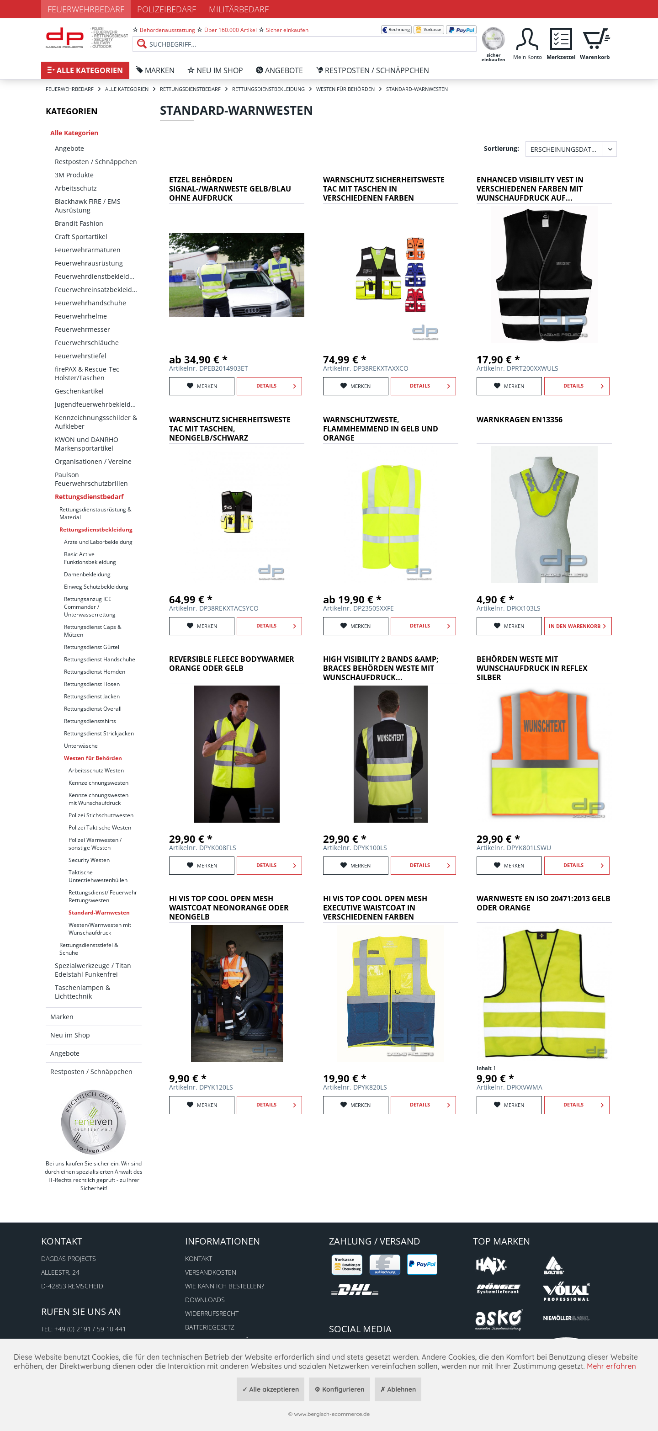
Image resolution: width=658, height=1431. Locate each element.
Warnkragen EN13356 (519, 420)
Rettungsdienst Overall (93, 709)
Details (276, 384)
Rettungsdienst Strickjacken (99, 733)
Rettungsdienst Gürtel (91, 647)
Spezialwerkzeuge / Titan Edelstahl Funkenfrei (93, 970)
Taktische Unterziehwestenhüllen (98, 876)
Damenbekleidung (87, 574)
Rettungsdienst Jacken (92, 696)
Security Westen (89, 860)
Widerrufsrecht (212, 1313)
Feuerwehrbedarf (86, 9)
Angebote (69, 148)
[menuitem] (305, 36)
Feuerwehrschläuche (87, 342)
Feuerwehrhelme (81, 316)
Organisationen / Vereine (93, 461)
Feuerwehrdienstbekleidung (98, 276)
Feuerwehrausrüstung (89, 263)
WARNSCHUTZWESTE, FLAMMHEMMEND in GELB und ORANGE (380, 429)
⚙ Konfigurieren (339, 1389)
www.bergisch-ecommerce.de (332, 1413)
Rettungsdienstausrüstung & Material (95, 513)
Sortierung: (501, 148)
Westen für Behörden (93, 758)
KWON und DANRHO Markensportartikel (86, 443)
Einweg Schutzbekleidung (96, 586)
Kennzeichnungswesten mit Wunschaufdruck (98, 799)
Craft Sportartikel (81, 236)
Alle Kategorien (74, 132)
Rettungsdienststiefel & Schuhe (88, 949)
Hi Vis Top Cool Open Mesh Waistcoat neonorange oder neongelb (229, 908)
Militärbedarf (239, 9)
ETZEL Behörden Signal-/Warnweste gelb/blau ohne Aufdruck (230, 189)
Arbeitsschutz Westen (96, 770)
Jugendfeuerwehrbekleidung (98, 404)
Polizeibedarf (166, 9)
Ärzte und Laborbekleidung (98, 542)
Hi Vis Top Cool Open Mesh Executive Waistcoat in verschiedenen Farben (375, 908)
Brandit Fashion (79, 223)
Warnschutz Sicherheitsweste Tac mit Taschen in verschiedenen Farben (384, 189)
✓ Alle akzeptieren (270, 1389)
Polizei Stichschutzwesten (101, 815)
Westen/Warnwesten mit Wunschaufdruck (100, 928)
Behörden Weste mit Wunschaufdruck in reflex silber (532, 668)
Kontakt (198, 1258)
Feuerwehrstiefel (80, 355)
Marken (62, 1016)
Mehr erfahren (611, 1366)
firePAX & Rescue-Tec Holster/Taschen (87, 373)
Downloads (205, 1299)
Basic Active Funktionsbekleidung (90, 558)
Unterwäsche (81, 746)
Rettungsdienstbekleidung (96, 529)
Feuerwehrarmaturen (88, 249)
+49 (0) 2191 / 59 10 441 (90, 1329)
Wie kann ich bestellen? (224, 1286)
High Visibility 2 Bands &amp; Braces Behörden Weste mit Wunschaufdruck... (381, 668)
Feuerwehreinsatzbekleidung (98, 289)
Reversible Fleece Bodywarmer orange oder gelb (231, 663)
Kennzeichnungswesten (98, 783)
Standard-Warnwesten (99, 912)
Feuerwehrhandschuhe (90, 302)
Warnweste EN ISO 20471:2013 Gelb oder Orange (543, 903)
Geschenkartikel (79, 391)
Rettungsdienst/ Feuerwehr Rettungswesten (103, 896)
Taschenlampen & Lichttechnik (82, 991)
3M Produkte (74, 174)
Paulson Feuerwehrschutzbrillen (91, 479)
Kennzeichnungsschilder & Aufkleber (96, 422)
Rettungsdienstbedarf (89, 496)
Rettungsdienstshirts (90, 721)
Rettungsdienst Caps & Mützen (93, 630)
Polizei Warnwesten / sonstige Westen (95, 843)
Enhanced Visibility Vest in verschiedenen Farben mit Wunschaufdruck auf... (530, 189)
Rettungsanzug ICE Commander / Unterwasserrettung (90, 606)
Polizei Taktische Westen (100, 827)
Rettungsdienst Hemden (94, 672)
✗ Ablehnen (398, 1389)
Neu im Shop (70, 1035)
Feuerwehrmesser (82, 329)
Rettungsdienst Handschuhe (99, 659)
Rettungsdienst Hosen (92, 684)
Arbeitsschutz (76, 188)
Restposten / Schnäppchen (96, 161)
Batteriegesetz (209, 1327)
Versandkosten (210, 1272)
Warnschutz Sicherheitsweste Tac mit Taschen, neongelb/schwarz (230, 429)
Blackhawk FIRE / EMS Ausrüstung (88, 205)
